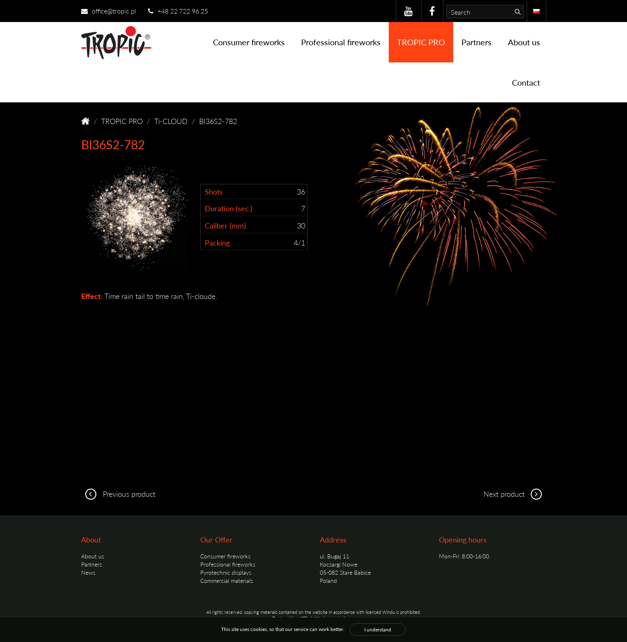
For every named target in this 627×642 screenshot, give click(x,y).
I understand (377, 629)
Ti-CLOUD (171, 121)
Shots (214, 191)
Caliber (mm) (225, 225)
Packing (217, 242)
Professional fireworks (341, 42)
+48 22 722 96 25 (178, 10)
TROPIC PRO (421, 42)
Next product (514, 494)
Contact (526, 82)
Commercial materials (226, 580)
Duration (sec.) (229, 208)
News (88, 572)
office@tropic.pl (108, 10)
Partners (476, 42)
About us (524, 42)
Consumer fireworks (249, 42)
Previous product (118, 494)
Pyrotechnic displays (225, 572)
